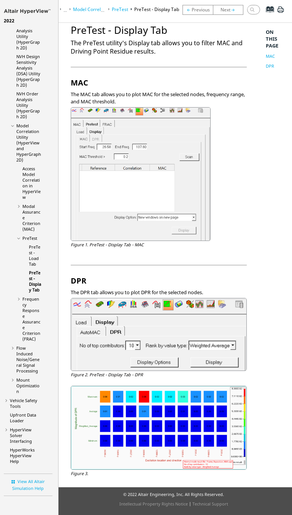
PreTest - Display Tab (35, 281)
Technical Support (210, 504)
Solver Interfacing (21, 435)
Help (22, 455)
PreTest (29, 238)
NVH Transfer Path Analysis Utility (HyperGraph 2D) (28, 31)
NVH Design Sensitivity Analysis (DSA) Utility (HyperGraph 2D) (28, 71)
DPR (270, 66)
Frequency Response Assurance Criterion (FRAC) (31, 319)
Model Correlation (28, 143)
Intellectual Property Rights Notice (153, 504)
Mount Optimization (28, 385)
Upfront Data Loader (23, 417)
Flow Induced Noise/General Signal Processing (28, 359)
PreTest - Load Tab (34, 255)
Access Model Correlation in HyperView (31, 183)
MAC (270, 56)
